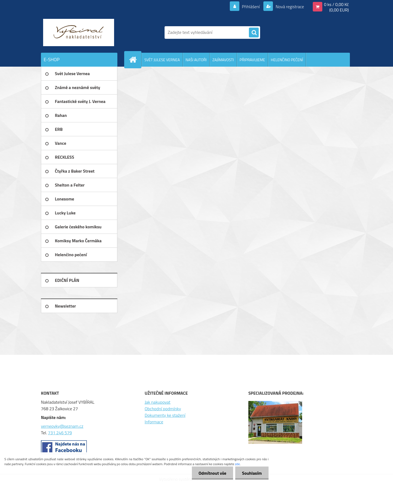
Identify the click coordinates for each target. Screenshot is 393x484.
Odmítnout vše (212, 473)
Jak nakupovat (158, 402)
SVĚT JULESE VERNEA (162, 60)
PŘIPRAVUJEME (252, 60)
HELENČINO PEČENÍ (287, 60)
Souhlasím (252, 473)
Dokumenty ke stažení (165, 415)
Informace (154, 421)
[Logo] (78, 32)
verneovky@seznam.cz (62, 426)
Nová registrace (289, 6)
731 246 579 (60, 432)
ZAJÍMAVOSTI (223, 60)
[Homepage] (135, 59)
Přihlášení (251, 6)
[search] (254, 33)
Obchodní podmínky (163, 408)
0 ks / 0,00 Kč (336, 4)
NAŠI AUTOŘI (196, 60)
